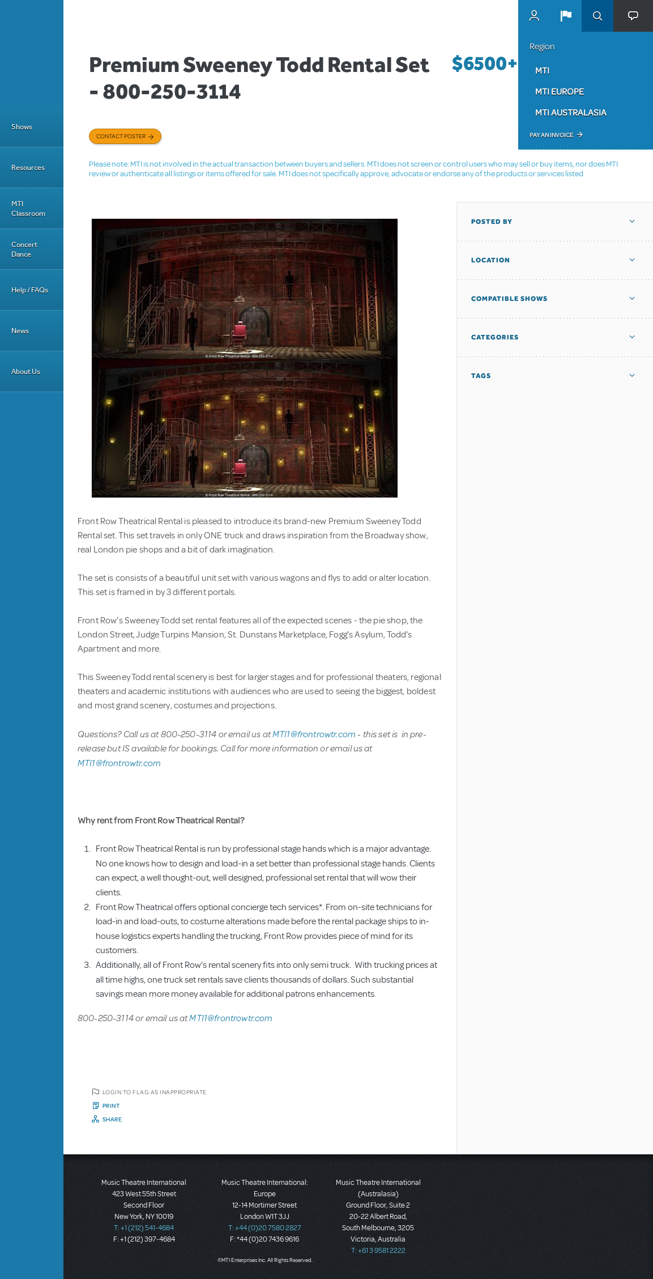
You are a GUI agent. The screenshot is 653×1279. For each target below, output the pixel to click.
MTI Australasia (571, 112)
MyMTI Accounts (534, 16)
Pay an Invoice (551, 135)
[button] (566, 16)
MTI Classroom (28, 208)
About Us (25, 371)
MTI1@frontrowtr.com (314, 733)
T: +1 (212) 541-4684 (144, 1228)
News (20, 330)
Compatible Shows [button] (509, 299)
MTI (542, 70)
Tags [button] (481, 376)
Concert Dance (24, 249)
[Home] (31, 53)
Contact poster (121, 136)
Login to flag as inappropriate (155, 1092)
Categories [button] (495, 337)
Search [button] (597, 16)
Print (111, 1106)
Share (112, 1119)
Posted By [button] (492, 222)
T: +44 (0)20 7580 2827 (264, 1228)
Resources (28, 167)
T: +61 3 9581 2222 (378, 1250)
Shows (21, 126)
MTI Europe (559, 91)
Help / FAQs (29, 290)
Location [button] (490, 260)
